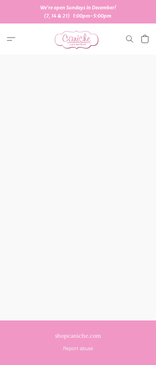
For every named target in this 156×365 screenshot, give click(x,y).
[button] (78, 39)
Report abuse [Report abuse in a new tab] (78, 348)
